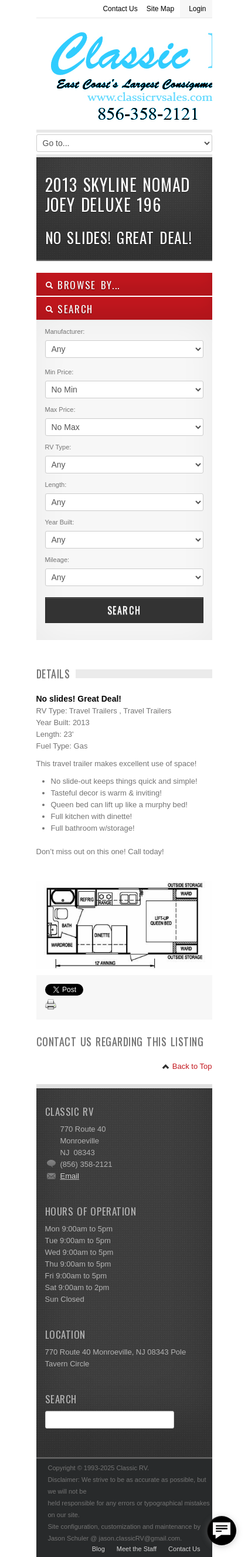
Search (124, 610)
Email (70, 1176)
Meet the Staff (137, 1548)
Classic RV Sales (124, 77)
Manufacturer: (65, 331)
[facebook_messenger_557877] (221, 1530)
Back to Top (187, 1066)
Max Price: (60, 409)
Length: (56, 484)
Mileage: (57, 559)
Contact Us (120, 9)
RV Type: (58, 447)
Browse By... (83, 284)
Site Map (160, 9)
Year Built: (59, 522)
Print (51, 1005)
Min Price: (59, 371)
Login (197, 9)
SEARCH (69, 309)
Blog (98, 1548)
